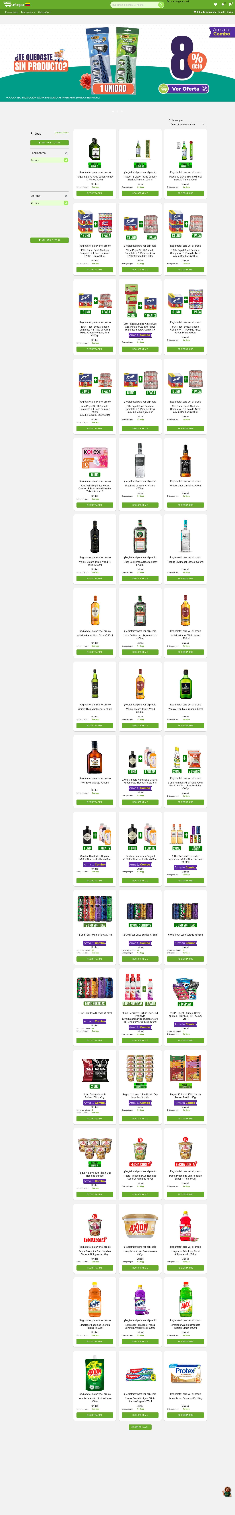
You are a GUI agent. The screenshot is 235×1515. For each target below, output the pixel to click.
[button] (11, 60)
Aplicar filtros (49, 143)
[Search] (137, 5)
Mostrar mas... (140, 1427)
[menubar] (68, 12)
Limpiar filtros (62, 132)
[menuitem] (12, 12)
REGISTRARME (95, 193)
